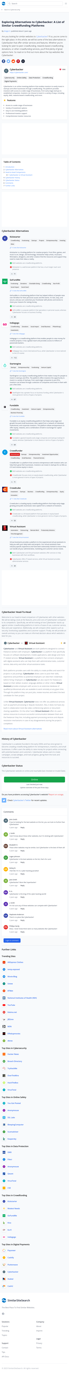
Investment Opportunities (50, 454)
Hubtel (10, 1279)
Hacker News (13, 1054)
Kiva (9, 1223)
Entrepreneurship (51, 240)
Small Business (45, 327)
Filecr (10, 1159)
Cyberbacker (41, 36)
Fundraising (25, 240)
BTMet (10, 991)
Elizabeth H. (13, 845)
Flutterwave (13, 1264)
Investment (25, 409)
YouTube (11, 1005)
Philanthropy (57, 327)
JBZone (11, 1019)
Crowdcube (15, 488)
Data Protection (34, 78)
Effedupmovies (14, 1033)
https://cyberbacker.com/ (19, 72)
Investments (14, 330)
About (38, 1326)
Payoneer (12, 1250)
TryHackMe (12, 1068)
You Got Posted (14, 1103)
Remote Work (34, 530)
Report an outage (56, 794)
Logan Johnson (14, 856)
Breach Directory (15, 1061)
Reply (23, 827)
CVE (9, 1188)
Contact (5, 1347)
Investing (62, 240)
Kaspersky (12, 1139)
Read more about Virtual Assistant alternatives (23, 728)
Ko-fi (9, 1230)
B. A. (11, 891)
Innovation (14, 495)
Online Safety (22, 78)
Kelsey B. (12, 868)
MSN (10, 1026)
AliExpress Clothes (15, 962)
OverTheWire (13, 1075)
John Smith (13, 819)
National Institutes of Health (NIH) (22, 998)
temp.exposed (14, 969)
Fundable (14, 405)
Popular (5, 1326)
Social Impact (15, 287)
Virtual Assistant (18, 526)
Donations (23, 284)
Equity (62, 492)
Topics (4, 1335)
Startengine (15, 363)
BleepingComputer (16, 1124)
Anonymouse (13, 1110)
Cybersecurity (9, 78)
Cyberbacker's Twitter (22, 800)
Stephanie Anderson (16, 914)
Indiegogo (14, 323)
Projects (41, 240)
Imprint (39, 1330)
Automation (14, 530)
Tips (3, 1352)
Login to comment (12, 940)
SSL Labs (11, 1117)
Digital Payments (11, 81)
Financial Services (39, 458)
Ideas (12, 244)
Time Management (16, 534)
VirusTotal (12, 1090)
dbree (10, 1041)
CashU (10, 1286)
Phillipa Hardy (14, 926)
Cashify (11, 1257)
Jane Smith (13, 880)
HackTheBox (13, 1082)
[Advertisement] (34, 138)
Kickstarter (15, 236)
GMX (10, 1152)
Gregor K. (7, 31)
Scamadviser (13, 1132)
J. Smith (12, 833)
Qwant (10, 1173)
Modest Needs (14, 1208)
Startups (34, 240)
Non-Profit (56, 284)
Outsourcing (24, 530)
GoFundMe (15, 279)
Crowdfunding (48, 78)
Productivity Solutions (48, 530)
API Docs (5, 1356)
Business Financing (17, 413)
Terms (38, 1347)
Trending (5, 1330)
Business (30, 492)
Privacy (39, 1343)
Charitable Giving (34, 284)
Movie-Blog (12, 976)
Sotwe (10, 983)
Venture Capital (46, 367)
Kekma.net (12, 1012)
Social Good (25, 287)
